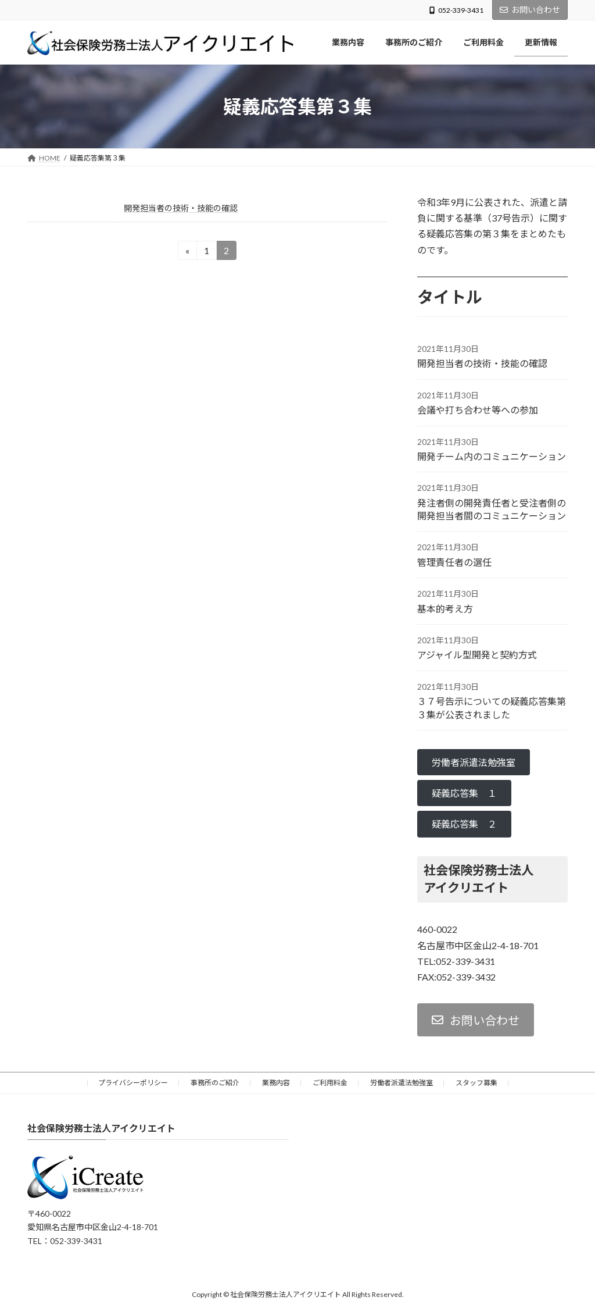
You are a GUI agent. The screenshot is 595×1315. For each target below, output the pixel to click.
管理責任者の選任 (454, 562)
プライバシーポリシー (133, 1082)
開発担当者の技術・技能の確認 (181, 208)
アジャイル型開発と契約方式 (477, 655)
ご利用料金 (330, 1082)
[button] (473, 762)
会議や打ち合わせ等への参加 (477, 409)
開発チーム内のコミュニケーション (491, 456)
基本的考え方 (445, 608)
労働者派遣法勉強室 (401, 1082)
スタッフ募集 (476, 1082)
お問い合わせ (530, 10)
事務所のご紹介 (215, 1082)
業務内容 (276, 1082)
